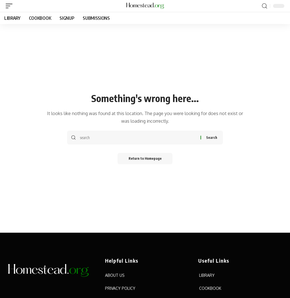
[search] (264, 6)
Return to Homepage (145, 158)
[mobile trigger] (10, 6)
